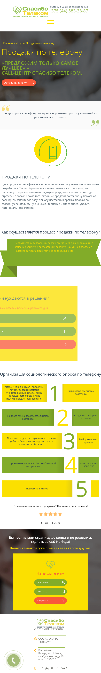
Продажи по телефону (40, 43)
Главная (8, 43)
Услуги (20, 43)
